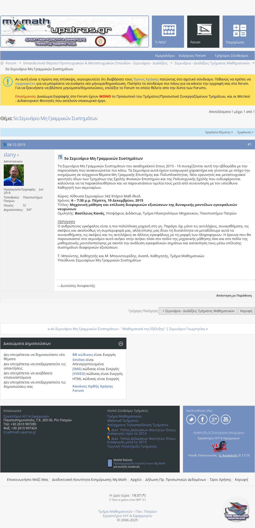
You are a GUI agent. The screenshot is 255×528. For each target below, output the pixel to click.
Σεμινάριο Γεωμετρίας (187, 328)
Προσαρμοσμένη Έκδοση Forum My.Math (140, 463)
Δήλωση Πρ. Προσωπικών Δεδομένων (175, 479)
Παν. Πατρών (146, 511)
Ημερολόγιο (165, 55)
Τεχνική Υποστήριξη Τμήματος (132, 446)
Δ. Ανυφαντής (228, 455)
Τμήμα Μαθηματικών (124, 416)
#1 (250, 144)
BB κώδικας (83, 354)
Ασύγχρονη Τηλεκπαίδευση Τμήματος (137, 424)
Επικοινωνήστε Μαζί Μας (27, 479)
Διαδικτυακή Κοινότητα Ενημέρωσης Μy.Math (89, 479)
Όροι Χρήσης (220, 479)
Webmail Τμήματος (122, 420)
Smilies (79, 359)
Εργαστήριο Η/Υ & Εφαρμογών (26, 416)
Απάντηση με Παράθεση (232, 295)
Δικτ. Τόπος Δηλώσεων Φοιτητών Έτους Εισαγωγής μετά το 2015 (141, 440)
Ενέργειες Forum (192, 55)
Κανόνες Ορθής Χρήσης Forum (93, 388)
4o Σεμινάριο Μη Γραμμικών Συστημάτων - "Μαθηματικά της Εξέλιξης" (107, 328)
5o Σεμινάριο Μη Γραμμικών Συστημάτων (55, 118)
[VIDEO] (79, 373)
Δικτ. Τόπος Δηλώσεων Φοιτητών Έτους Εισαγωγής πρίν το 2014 (141, 431)
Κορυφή (246, 311)
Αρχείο (136, 479)
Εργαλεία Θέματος (218, 132)
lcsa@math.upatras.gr (19, 432)
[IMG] (77, 368)
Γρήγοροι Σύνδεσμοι (231, 55)
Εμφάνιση (244, 132)
